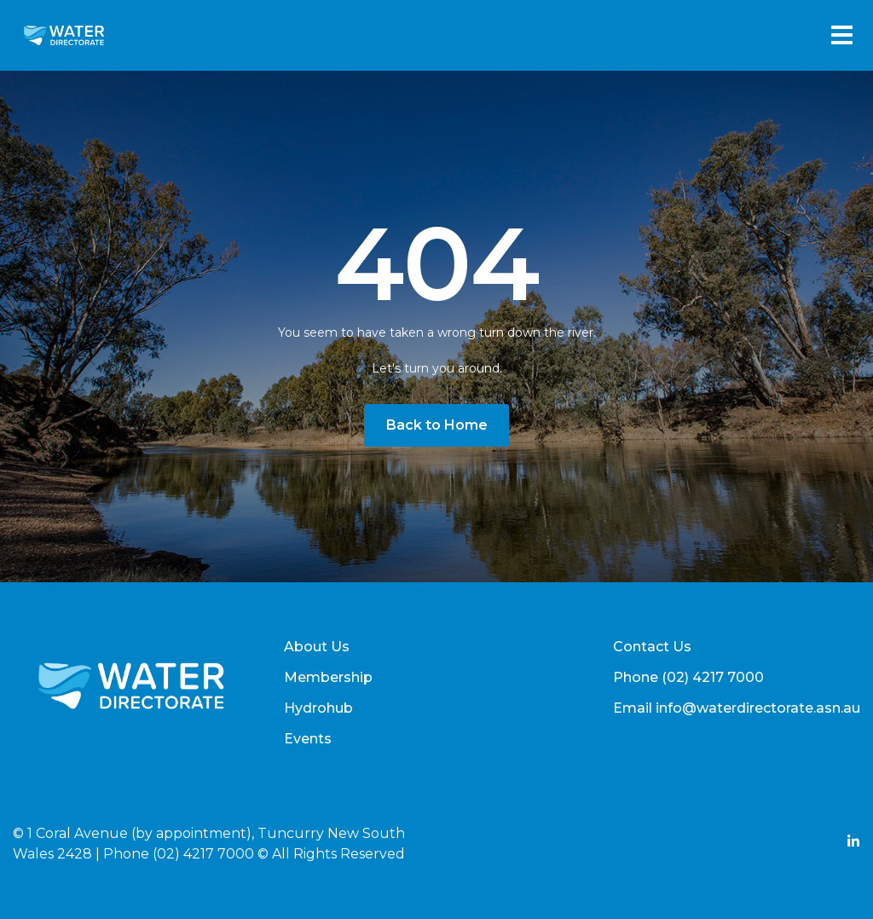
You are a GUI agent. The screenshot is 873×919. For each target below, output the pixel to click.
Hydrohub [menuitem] (318, 708)
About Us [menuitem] (317, 647)
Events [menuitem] (308, 739)
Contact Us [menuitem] (652, 647)
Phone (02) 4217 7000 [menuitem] (688, 677)
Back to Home (437, 425)
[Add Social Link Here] (853, 843)
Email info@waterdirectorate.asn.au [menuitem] (736, 708)
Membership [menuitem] (328, 677)
